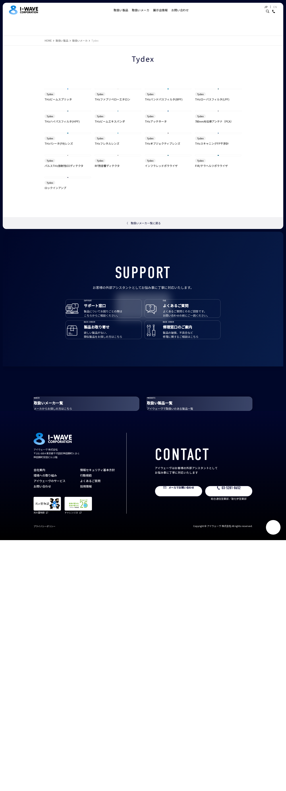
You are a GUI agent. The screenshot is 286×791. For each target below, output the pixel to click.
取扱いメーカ (140, 14)
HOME (48, 40)
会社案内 (39, 721)
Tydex (50, 139)
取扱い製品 (121, 14)
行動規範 (86, 726)
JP (256, 10)
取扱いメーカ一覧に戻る (143, 448)
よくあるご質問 (90, 731)
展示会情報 (160, 14)
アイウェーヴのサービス (49, 731)
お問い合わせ (180, 14)
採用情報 (86, 737)
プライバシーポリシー (44, 777)
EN (266, 10)
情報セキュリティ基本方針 (97, 721)
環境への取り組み (45, 726)
